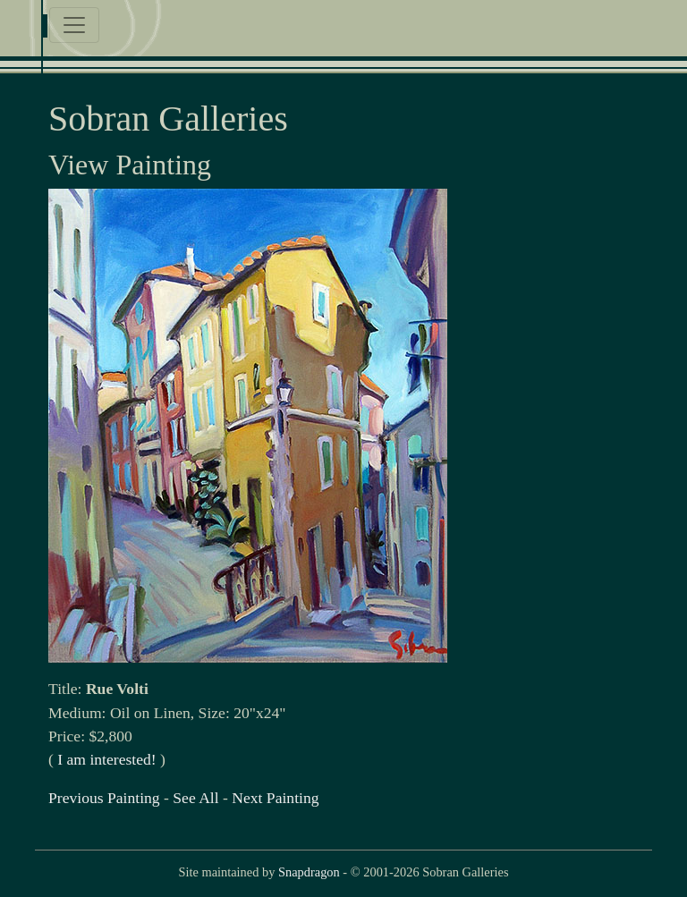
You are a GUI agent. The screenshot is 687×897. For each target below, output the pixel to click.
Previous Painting (104, 798)
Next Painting (275, 798)
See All (195, 798)
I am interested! (106, 759)
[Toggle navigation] (74, 25)
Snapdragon (309, 872)
